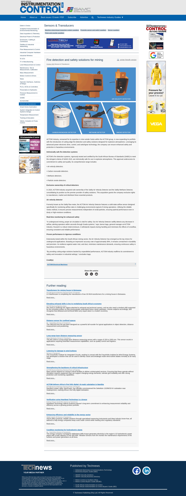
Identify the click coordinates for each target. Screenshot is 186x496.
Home (23, 17)
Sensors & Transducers (28, 104)
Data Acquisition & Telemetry (30, 33)
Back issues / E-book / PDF (52, 17)
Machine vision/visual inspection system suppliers (62, 30)
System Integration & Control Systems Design (30, 111)
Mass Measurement (26, 73)
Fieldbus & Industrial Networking (27, 45)
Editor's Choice (25, 26)
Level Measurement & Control (30, 65)
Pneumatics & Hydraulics (28, 90)
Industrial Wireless (26, 55)
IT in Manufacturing (26, 62)
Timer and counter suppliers (54, 33)
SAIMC (22, 98)
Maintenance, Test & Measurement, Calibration (29, 69)
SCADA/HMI (24, 101)
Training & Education (27, 118)
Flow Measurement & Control (30, 49)
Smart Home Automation (28, 107)
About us (33, 17)
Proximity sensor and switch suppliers (93, 30)
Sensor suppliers (113, 30)
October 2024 (50, 64)
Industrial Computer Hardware (30, 52)
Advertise (84, 17)
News (22, 79)
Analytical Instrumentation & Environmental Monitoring (29, 29)
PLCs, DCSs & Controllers (29, 87)
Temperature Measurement (29, 115)
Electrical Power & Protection (30, 37)
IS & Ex (22, 59)
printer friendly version (126, 60)
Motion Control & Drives (28, 76)
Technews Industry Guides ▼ (110, 17)
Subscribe (72, 17)
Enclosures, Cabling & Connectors (27, 40)
